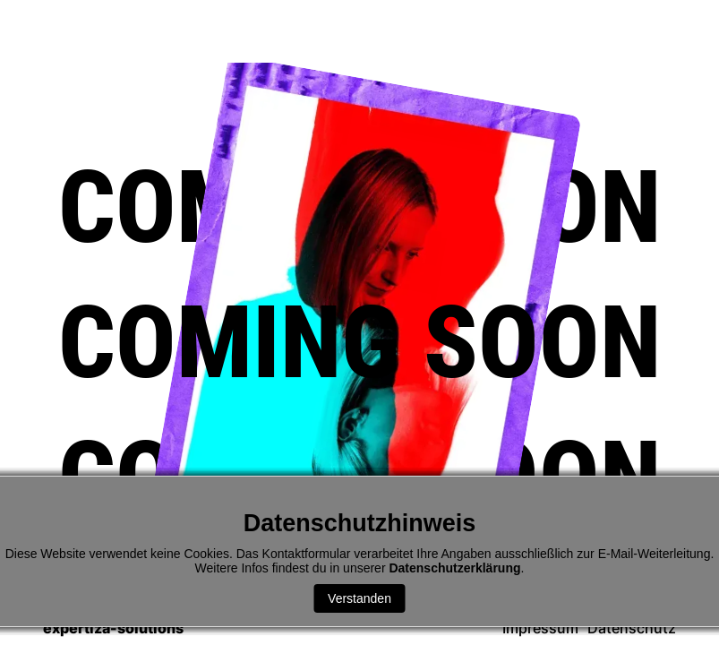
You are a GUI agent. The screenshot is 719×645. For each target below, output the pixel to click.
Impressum (540, 628)
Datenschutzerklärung (454, 568)
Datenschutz (631, 628)
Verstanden (359, 598)
